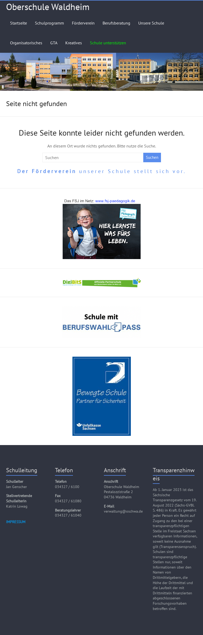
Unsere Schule (151, 23)
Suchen (152, 157)
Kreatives (73, 42)
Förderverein (83, 23)
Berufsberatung (116, 23)
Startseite (18, 23)
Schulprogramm (49, 23)
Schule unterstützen (108, 42)
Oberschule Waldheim (48, 6)
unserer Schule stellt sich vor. (101, 171)
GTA (53, 42)
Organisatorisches (26, 42)
